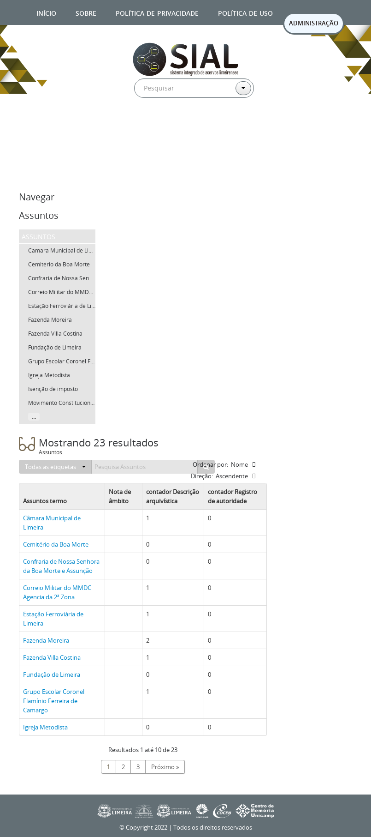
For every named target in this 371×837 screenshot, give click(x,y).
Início (46, 12)
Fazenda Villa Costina (55, 333)
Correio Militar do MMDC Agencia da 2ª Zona (85, 292)
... (34, 417)
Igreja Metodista (49, 375)
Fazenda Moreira (50, 320)
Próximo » (165, 767)
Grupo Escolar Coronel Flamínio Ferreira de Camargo (53, 700)
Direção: (202, 476)
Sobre (86, 12)
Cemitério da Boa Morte (59, 264)
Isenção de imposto (53, 389)
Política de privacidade (157, 12)
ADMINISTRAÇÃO (313, 23)
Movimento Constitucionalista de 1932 (77, 403)
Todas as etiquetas (55, 467)
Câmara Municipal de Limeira (66, 250)
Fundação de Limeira (55, 347)
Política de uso (245, 12)
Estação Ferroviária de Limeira (67, 306)
